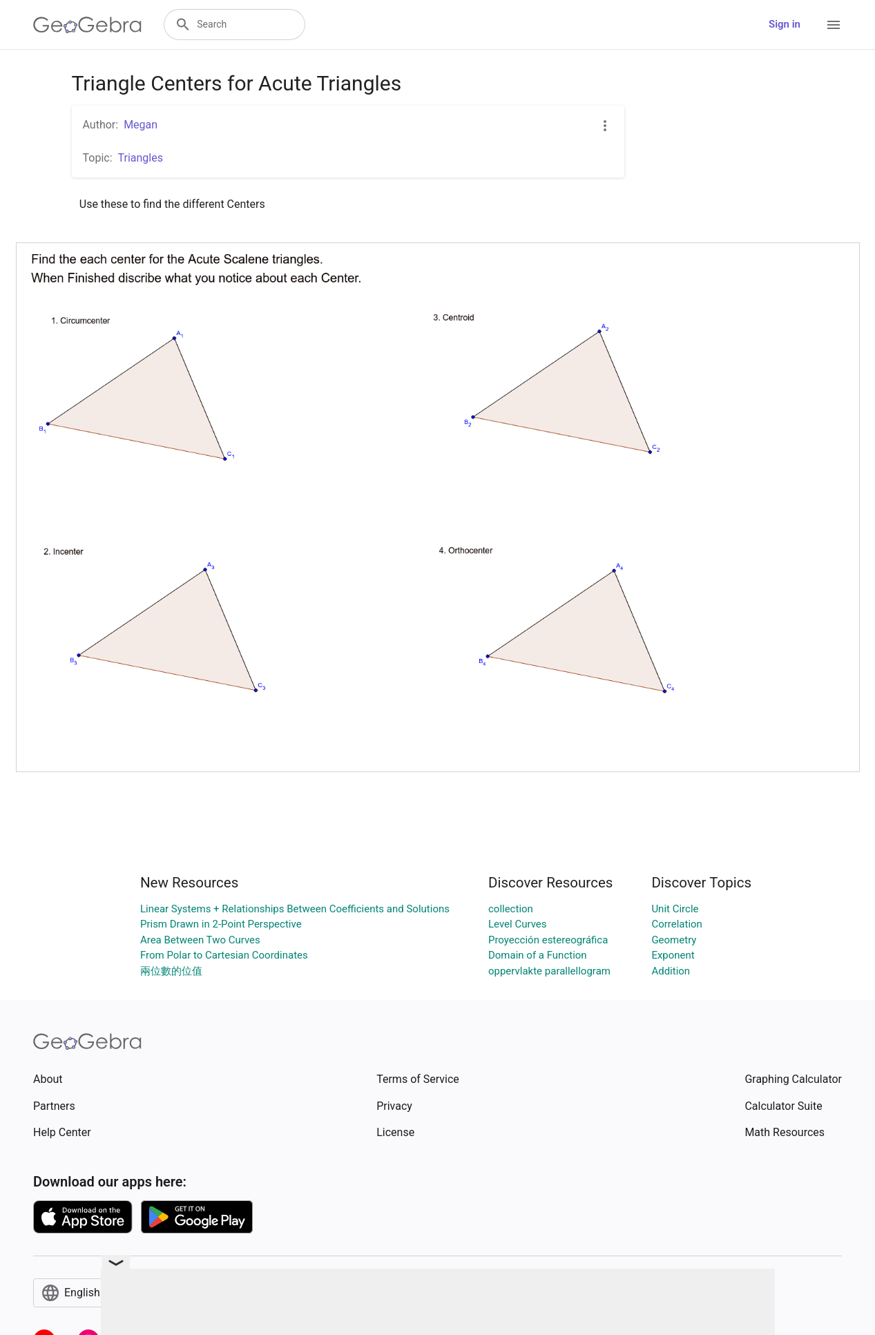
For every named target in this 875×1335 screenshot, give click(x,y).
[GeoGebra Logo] (87, 25)
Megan (140, 124)
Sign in (784, 24)
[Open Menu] (833, 25)
